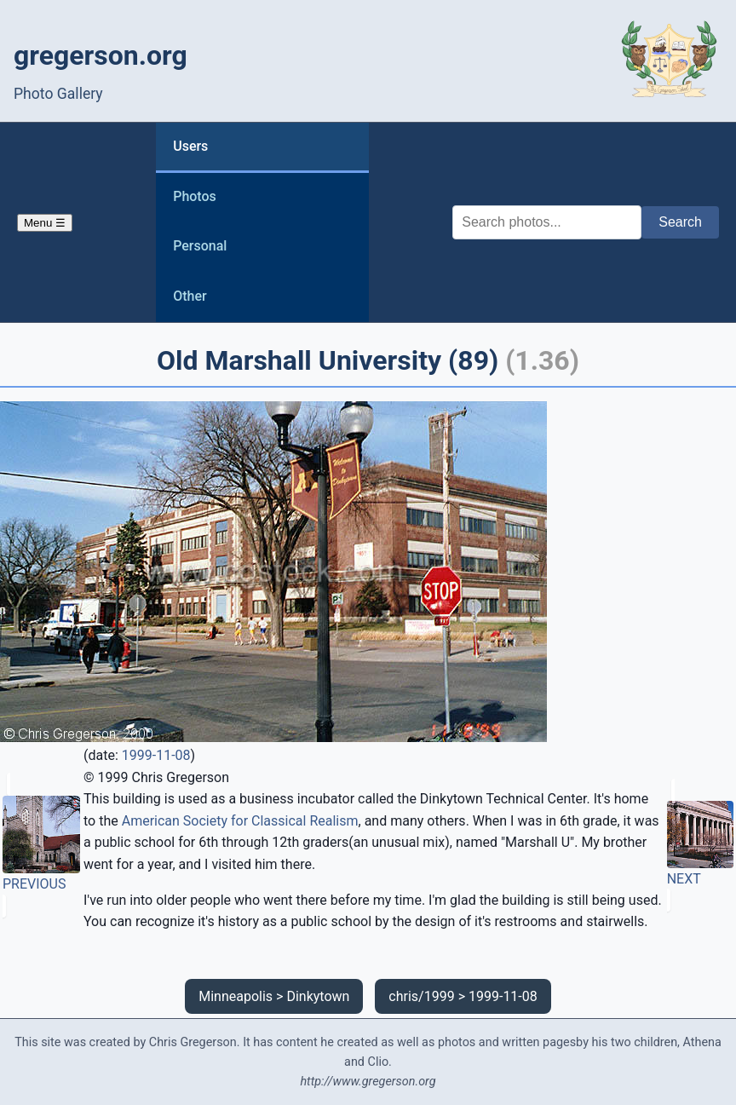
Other (189, 296)
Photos (194, 196)
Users (190, 146)
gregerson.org (100, 55)
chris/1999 (421, 996)
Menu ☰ (45, 222)
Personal (200, 246)
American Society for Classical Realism (240, 821)
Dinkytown (317, 996)
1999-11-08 (156, 755)
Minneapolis (235, 996)
